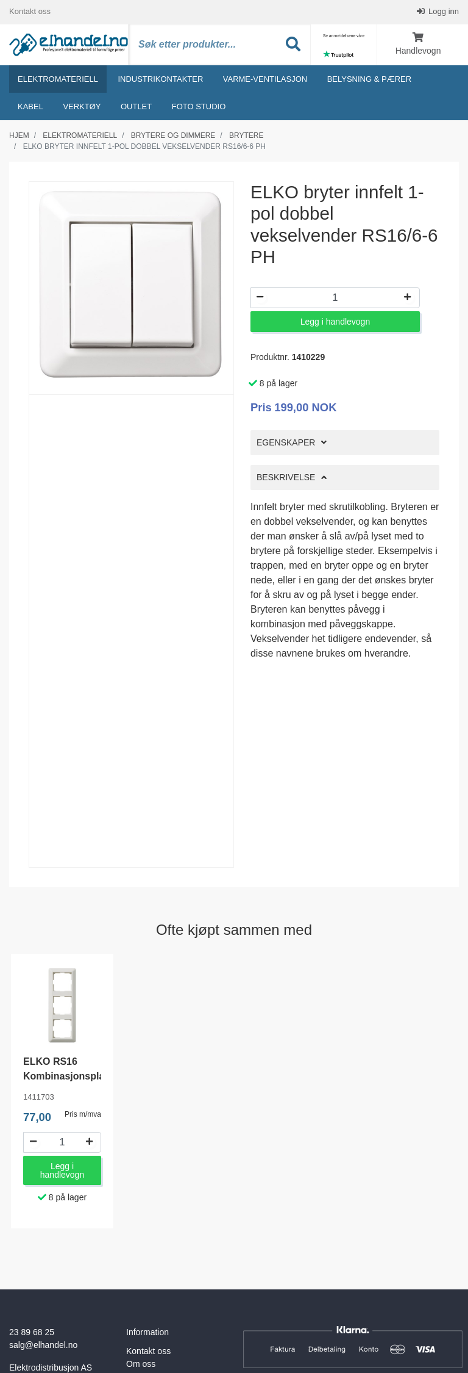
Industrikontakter (160, 79)
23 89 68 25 (31, 1333)
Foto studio (199, 107)
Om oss (140, 1364)
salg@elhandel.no (43, 1345)
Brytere (246, 136)
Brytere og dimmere (173, 136)
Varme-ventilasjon (265, 79)
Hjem (19, 136)
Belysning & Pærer (369, 79)
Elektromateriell (58, 79)
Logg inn (443, 11)
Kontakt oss (30, 11)
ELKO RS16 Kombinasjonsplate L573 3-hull (68, 1077)
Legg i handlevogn (335, 322)
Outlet (136, 107)
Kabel (30, 107)
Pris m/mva (83, 1115)
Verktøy (82, 107)
